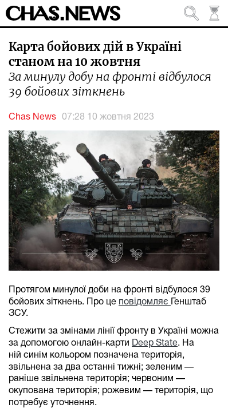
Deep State (155, 343)
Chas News (32, 117)
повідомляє (145, 302)
